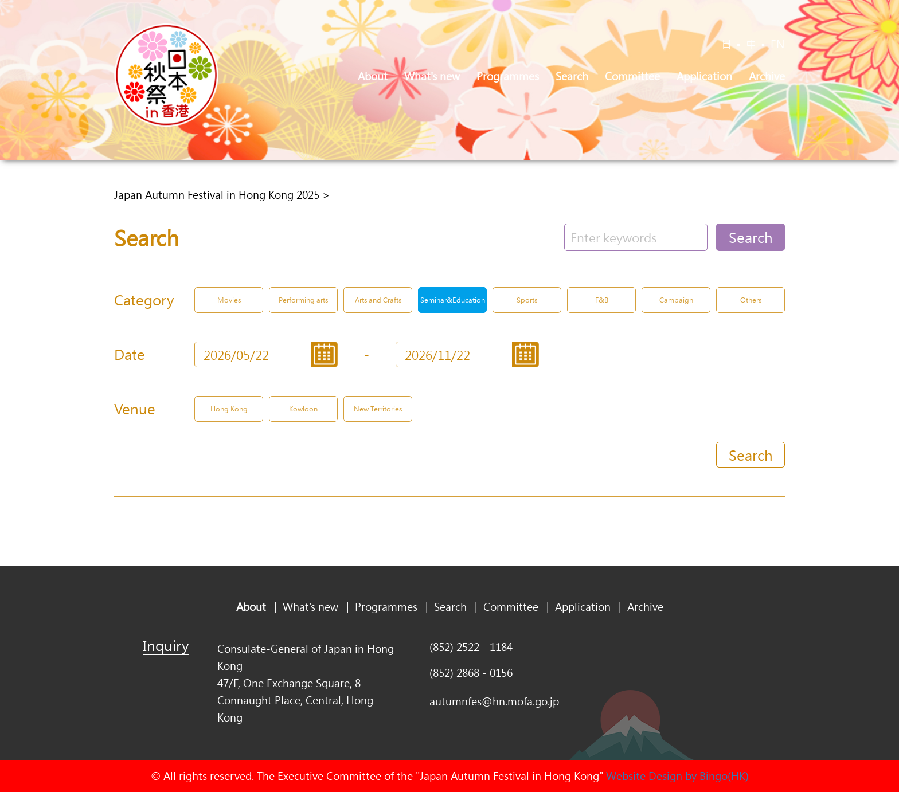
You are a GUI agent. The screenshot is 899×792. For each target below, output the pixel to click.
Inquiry (166, 645)
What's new (432, 76)
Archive (767, 76)
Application (704, 76)
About (373, 76)
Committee (632, 76)
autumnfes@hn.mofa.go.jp (494, 701)
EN (778, 44)
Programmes (507, 76)
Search (572, 76)
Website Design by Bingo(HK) (677, 776)
